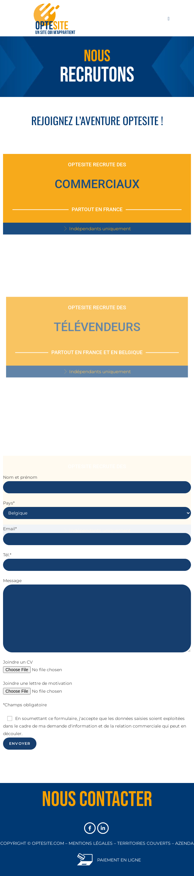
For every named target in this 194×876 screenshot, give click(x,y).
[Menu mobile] (169, 18)
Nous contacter (97, 799)
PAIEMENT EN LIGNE (119, 860)
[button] (97, 239)
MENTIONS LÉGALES (91, 843)
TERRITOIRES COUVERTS (144, 843)
